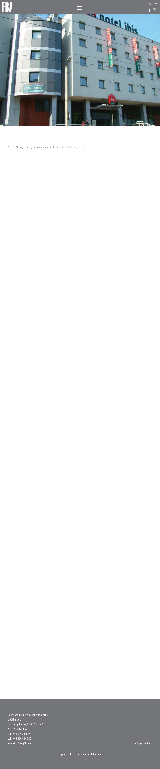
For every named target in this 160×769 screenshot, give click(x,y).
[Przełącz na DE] (156, 3)
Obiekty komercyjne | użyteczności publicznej (38, 147)
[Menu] (79, 7)
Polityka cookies (143, 743)
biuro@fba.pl (24, 743)
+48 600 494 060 (22, 738)
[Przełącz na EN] (150, 3)
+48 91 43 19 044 (21, 733)
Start (10, 147)
